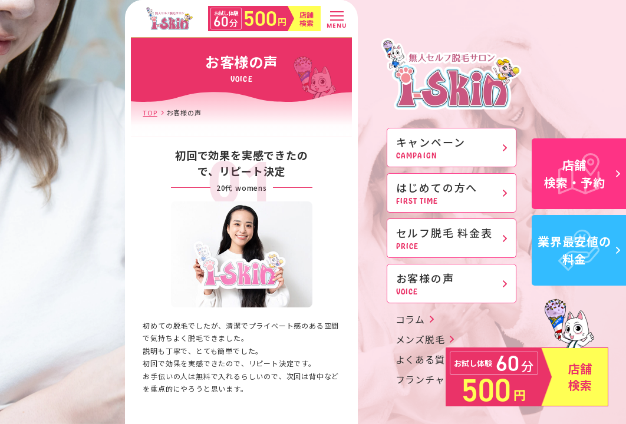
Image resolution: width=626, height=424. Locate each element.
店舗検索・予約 (582, 173)
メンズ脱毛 (420, 339)
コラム (410, 319)
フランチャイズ (430, 379)
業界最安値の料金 (579, 250)
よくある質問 (425, 359)
